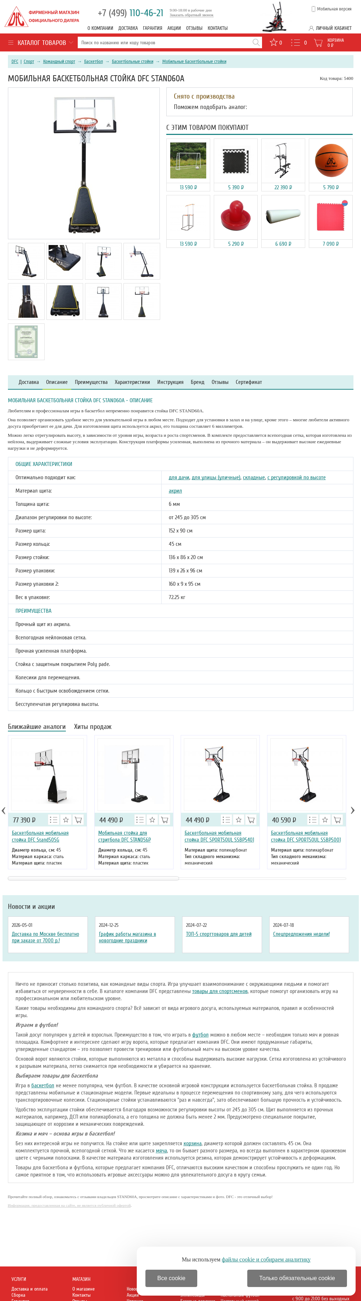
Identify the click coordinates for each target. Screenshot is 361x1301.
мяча (161, 1150)
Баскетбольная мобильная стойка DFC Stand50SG (40, 836)
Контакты (218, 28)
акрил (175, 490)
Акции (174, 28)
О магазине (83, 1289)
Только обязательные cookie (297, 1278)
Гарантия (152, 28)
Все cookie (171, 1278)
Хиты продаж (93, 727)
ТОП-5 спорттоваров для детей (219, 934)
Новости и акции (31, 906)
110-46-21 (130, 13)
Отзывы (194, 28)
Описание (57, 382)
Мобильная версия (334, 9)
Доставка (128, 28)
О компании (100, 28)
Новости (134, 1289)
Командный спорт (59, 61)
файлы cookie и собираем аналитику (266, 1259)
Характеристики (132, 382)
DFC (15, 61)
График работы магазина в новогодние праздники (127, 937)
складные (254, 477)
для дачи (179, 477)
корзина (193, 1143)
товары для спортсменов (220, 991)
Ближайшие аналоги (37, 727)
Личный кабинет (334, 28)
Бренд (197, 382)
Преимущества (91, 382)
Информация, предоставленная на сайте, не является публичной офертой (69, 1205)
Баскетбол (93, 61)
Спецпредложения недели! (301, 934)
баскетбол (42, 1085)
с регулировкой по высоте (296, 477)
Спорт (29, 61)
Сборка (18, 1295)
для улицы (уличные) (216, 477)
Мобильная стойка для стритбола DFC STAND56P (124, 836)
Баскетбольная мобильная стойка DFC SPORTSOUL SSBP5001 (306, 836)
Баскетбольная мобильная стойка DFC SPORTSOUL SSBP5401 (219, 836)
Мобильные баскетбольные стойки (194, 61)
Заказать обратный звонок (192, 15)
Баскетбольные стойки (132, 61)
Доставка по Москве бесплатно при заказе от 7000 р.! (45, 937)
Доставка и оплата (30, 1289)
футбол (200, 1034)
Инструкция (170, 382)
